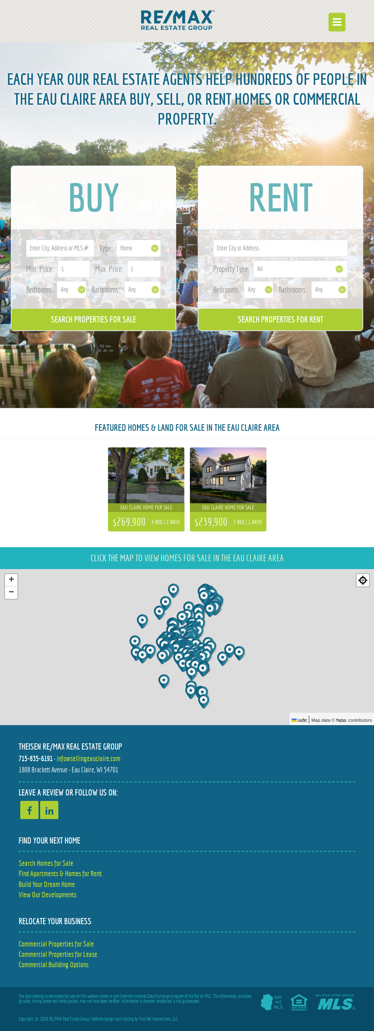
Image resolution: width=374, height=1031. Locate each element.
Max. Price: (109, 269)
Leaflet (299, 720)
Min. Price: (40, 269)
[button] (143, 656)
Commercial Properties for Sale (56, 944)
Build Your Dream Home (47, 884)
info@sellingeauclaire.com (88, 758)
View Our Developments (48, 894)
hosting (128, 1019)
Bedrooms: (39, 289)
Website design (103, 1019)
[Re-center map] (363, 580)
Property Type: (231, 269)
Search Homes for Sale (46, 863)
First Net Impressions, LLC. (159, 1019)
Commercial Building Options (54, 964)
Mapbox (341, 720)
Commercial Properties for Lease (58, 954)
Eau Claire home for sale (146, 507)
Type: (106, 248)
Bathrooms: (105, 289)
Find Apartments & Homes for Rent (60, 873)
